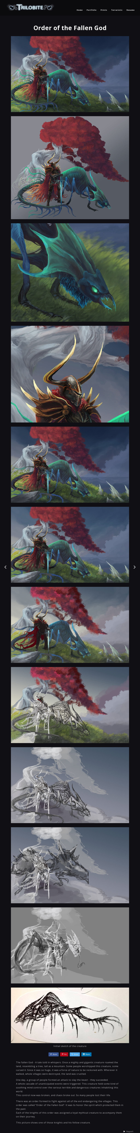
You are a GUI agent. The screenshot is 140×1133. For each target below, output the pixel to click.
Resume (131, 10)
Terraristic (116, 10)
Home (80, 10)
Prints (104, 10)
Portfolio (92, 10)
